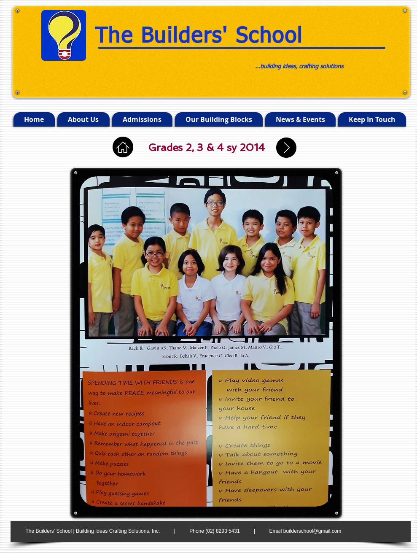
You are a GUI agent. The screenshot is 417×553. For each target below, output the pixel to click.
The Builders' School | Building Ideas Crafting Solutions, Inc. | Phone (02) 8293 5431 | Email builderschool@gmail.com (184, 531)
